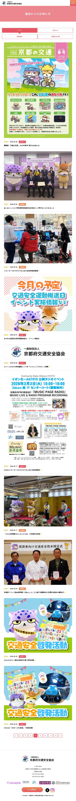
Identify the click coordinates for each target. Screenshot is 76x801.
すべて (19, 30)
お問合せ (33, 789)
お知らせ (55, 30)
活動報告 (19, 36)
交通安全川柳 (55, 36)
